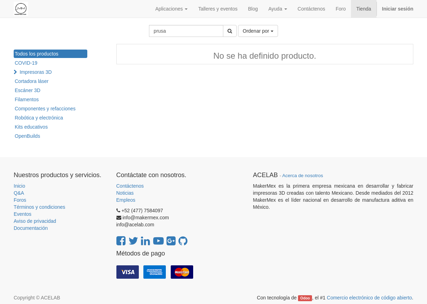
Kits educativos (31, 127)
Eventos (23, 214)
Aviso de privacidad (35, 221)
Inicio (19, 186)
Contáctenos (130, 186)
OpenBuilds (27, 136)
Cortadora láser (32, 81)
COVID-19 (26, 63)
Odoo (305, 298)
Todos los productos (37, 54)
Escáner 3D (27, 90)
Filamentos (27, 99)
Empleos (125, 200)
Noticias (125, 193)
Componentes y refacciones (45, 108)
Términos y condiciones (39, 207)
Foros (20, 200)
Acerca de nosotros (302, 175)
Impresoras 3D (36, 72)
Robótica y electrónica (39, 118)
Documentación (31, 228)
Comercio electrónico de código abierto (369, 297)
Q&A (19, 193)
